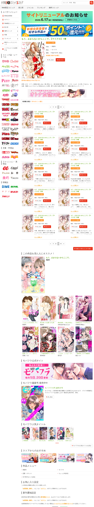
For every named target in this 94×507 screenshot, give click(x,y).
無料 (57, 498)
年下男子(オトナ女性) (29, 443)
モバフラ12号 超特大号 (54, 354)
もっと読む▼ (38, 99)
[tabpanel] (25, 400)
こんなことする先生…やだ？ (30, 288)
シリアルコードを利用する (10, 15)
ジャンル (49, 498)
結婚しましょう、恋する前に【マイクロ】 (30, 319)
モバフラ (54, 15)
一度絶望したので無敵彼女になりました (84, 319)
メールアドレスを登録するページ (63, 469)
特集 (42, 498)
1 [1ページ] (53, 73)
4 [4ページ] (60, 73)
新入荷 (25, 498)
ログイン (43, 454)
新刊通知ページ (45, 463)
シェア (48, 473)
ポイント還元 (51, 8)
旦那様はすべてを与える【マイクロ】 (84, 288)
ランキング (34, 498)
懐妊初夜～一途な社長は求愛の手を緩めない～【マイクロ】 (66, 288)
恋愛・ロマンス (27, 439)
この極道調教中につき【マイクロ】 (48, 319)
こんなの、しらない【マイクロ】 (66, 319)
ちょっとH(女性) (63, 439)
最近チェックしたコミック (70, 498)
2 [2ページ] (55, 73)
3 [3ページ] (58, 73)
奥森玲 (54, 12)
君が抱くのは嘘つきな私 (47, 288)
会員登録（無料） (28, 454)
